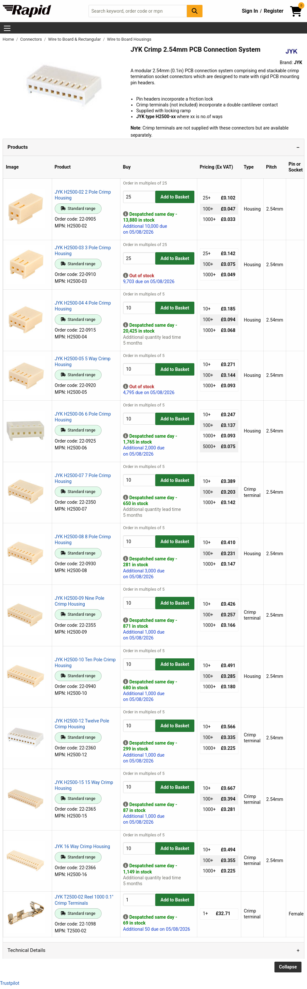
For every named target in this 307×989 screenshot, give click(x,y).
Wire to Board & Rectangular (75, 39)
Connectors (31, 39)
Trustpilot (9, 983)
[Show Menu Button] (7, 28)
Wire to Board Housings (129, 39)
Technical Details (26, 950)
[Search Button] (194, 11)
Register (273, 11)
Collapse (288, 966)
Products (17, 147)
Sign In (250, 11)
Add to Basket (174, 196)
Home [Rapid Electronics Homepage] (9, 39)
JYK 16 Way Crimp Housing (82, 846)
